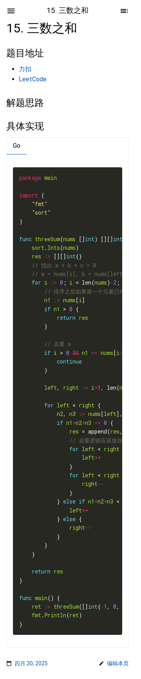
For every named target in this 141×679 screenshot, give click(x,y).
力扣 (25, 69)
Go (16, 145)
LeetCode (33, 79)
